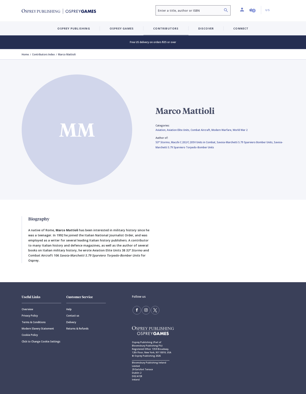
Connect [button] (240, 28)
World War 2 (240, 130)
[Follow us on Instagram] (146, 310)
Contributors (165, 28)
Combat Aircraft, (201, 130)
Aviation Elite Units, (179, 130)
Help (69, 309)
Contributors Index (43, 54)
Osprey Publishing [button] (73, 28)
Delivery (71, 322)
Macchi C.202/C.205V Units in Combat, (194, 142)
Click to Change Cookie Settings (41, 341)
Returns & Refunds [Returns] (77, 328)
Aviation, (161, 130)
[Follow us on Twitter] (155, 310)
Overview (27, 309)
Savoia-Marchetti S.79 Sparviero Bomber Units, (245, 142)
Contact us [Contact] (72, 315)
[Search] (226, 10)
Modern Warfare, (222, 130)
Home (25, 54)
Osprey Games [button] (122, 28)
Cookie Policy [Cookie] (30, 335)
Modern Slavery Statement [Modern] (38, 328)
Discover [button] (206, 28)
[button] (252, 10)
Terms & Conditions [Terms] (34, 322)
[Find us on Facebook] (137, 310)
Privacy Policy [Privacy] (30, 315)
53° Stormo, (163, 142)
